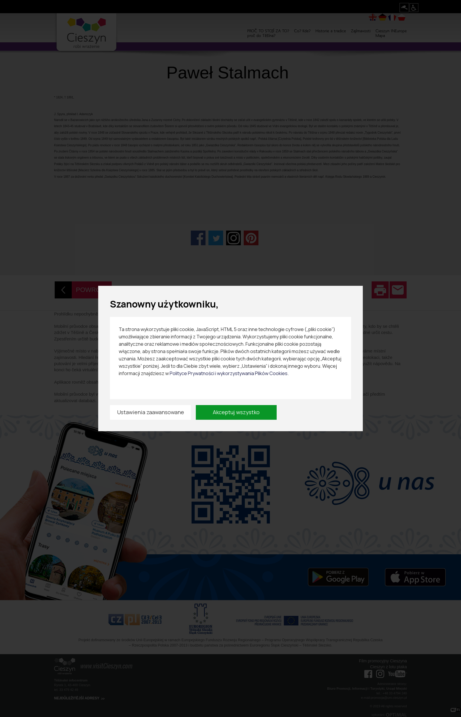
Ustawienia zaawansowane (150, 412)
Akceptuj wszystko (236, 412)
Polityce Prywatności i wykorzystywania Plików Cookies (229, 373)
